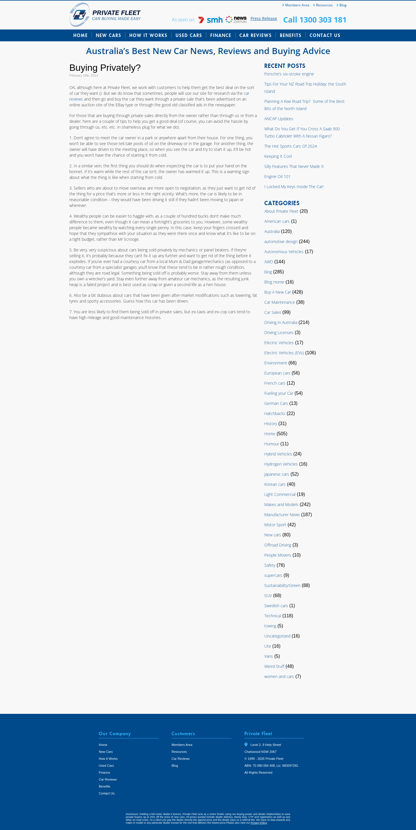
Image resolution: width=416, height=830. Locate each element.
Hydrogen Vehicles (281, 464)
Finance (220, 35)
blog (268, 272)
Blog (343, 5)
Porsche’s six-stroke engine (289, 74)
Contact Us (325, 35)
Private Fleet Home (105, 14)
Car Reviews (255, 35)
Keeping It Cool (278, 156)
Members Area (297, 5)
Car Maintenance (279, 302)
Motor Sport (275, 524)
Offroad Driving (277, 545)
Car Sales (272, 312)
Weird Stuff (274, 666)
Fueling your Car (278, 393)
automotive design (281, 241)
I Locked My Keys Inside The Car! (294, 186)
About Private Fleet (281, 211)
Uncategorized (277, 636)
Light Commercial (280, 494)
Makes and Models (281, 504)
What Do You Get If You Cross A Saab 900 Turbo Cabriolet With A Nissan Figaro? (302, 132)
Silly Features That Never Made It (294, 166)
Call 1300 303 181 (315, 19)
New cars (272, 535)
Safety (269, 565)
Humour (271, 444)
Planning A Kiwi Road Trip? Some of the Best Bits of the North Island (304, 105)
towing (270, 626)
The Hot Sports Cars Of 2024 (290, 146)
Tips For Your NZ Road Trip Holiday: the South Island (305, 87)
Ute (267, 646)
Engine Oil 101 (277, 176)
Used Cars (189, 35)
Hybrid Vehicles (278, 454)
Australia (272, 231)
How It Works (148, 35)
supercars (273, 575)
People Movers (277, 555)
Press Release (263, 18)
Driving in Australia (280, 322)
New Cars (108, 35)
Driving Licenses (279, 332)
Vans (268, 656)
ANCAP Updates (278, 118)
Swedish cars (276, 605)
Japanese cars (276, 474)
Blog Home (274, 282)
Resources (324, 5)
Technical (272, 615)
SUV (268, 595)
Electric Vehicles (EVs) (284, 352)
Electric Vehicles (279, 342)
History (270, 423)
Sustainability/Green (282, 585)
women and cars (279, 676)
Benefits (291, 35)
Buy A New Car (277, 292)
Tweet (250, 780)
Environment (275, 363)
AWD (268, 261)
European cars (277, 373)
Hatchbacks (274, 413)
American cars (277, 221)
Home (80, 35)
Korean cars (275, 484)
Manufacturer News (282, 514)
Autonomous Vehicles (284, 251)
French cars (274, 383)
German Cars (276, 403)
